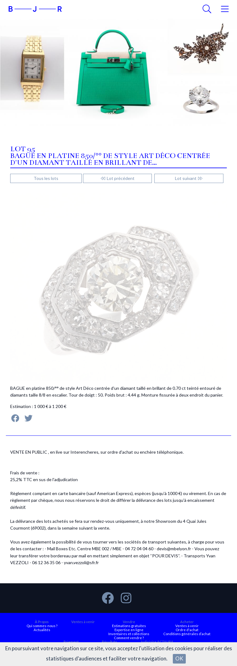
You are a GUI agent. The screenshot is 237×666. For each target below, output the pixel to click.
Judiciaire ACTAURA (156, 642)
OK (179, 658)
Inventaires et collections (128, 634)
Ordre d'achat (187, 630)
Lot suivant (189, 178)
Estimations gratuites (129, 626)
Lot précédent (117, 178)
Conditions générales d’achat (186, 634)
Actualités (42, 630)
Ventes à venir (83, 622)
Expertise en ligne (128, 630)
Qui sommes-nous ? (42, 626)
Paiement (71, 642)
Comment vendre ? (129, 638)
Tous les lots (46, 178)
